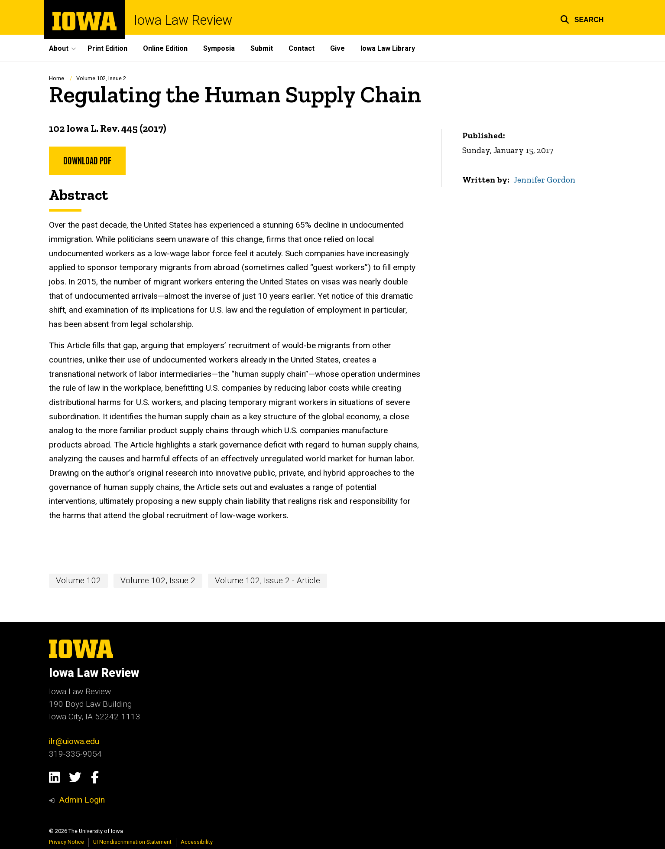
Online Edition (165, 48)
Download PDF (87, 160)
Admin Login (82, 800)
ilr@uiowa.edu (74, 741)
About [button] (58, 48)
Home (56, 78)
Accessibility (197, 842)
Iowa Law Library (387, 48)
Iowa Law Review (183, 20)
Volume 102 (78, 580)
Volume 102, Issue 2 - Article (267, 580)
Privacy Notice (66, 842)
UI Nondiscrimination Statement (132, 842)
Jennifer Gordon (544, 180)
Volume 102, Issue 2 (101, 78)
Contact (302, 48)
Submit (261, 48)
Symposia (219, 48)
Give (337, 48)
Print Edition (107, 48)
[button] (582, 18)
